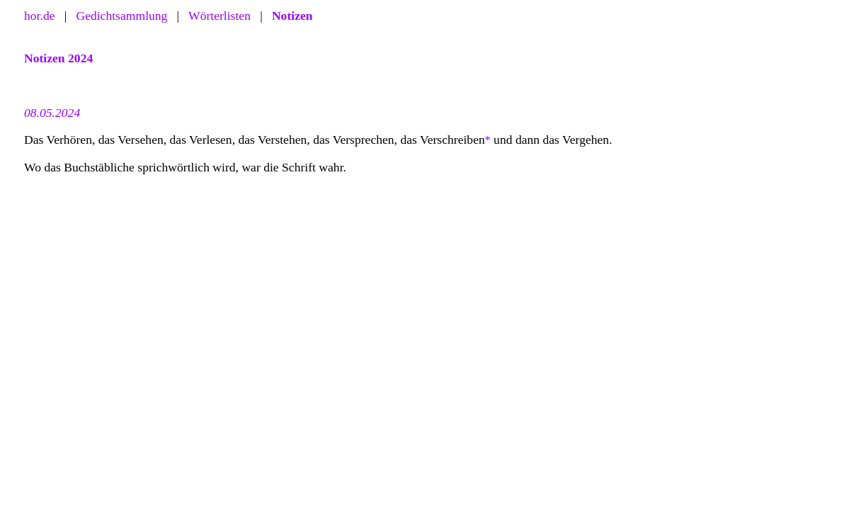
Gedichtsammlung (121, 15)
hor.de (39, 15)
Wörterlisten (219, 15)
